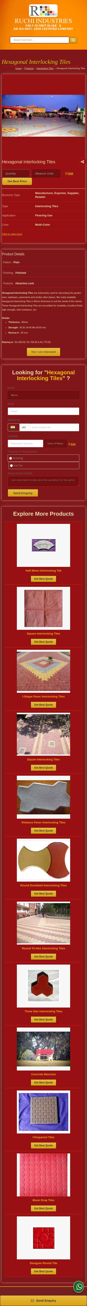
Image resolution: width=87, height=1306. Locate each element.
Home (18, 68)
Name (11, 388)
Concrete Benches (43, 1074)
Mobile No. (14, 420)
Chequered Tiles (43, 1137)
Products (29, 68)
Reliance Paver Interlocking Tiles (43, 822)
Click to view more (12, 233)
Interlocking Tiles (45, 68)
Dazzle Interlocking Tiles (43, 759)
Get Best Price (17, 181)
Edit (69, 173)
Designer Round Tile (43, 1263)
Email (11, 404)
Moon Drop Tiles (43, 1200)
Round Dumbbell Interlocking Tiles (43, 885)
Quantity (13, 436)
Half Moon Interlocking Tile (43, 570)
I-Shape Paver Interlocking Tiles (43, 696)
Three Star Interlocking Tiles (43, 1011)
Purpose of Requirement (22, 451)
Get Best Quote (43, 578)
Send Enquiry (43, 1300)
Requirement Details (20, 473)
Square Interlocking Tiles (43, 633)
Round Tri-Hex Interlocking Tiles (43, 948)
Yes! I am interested (43, 351)
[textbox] (46, 173)
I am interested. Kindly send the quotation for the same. (43, 481)
